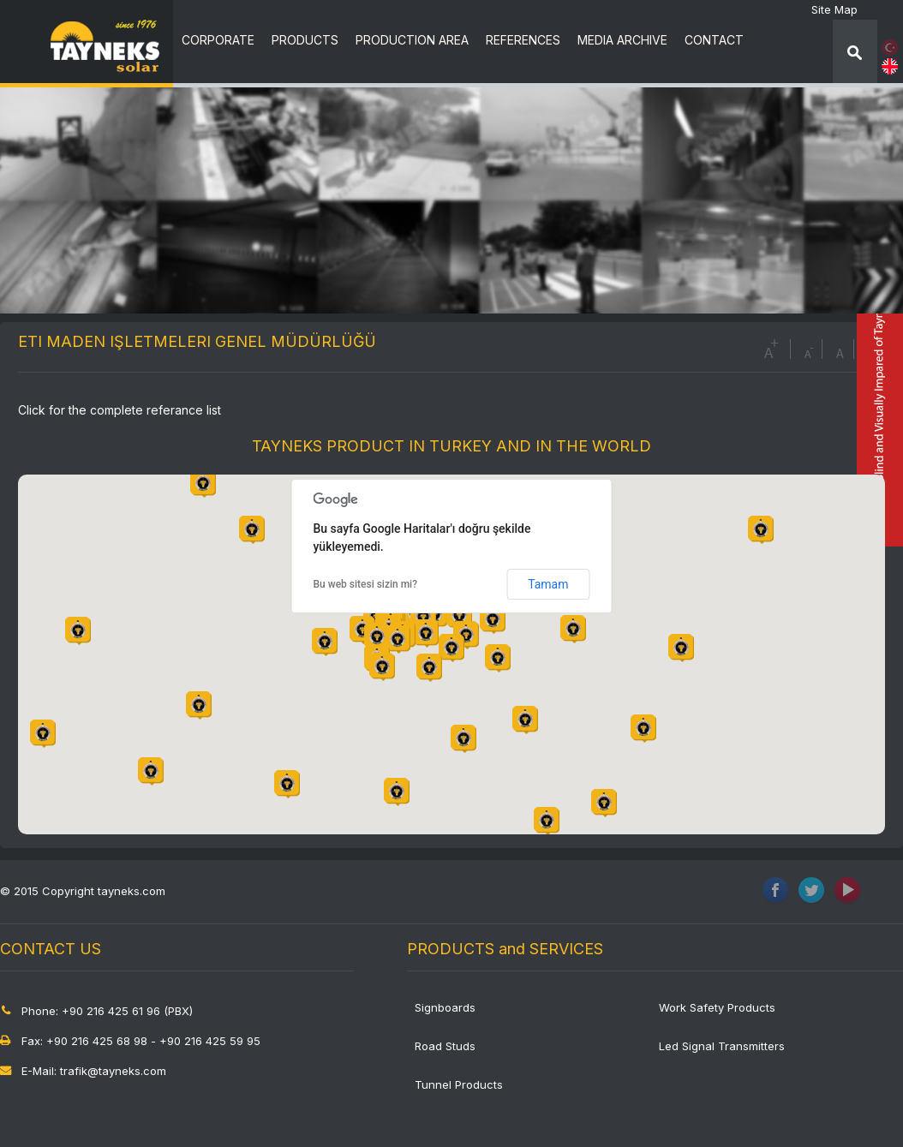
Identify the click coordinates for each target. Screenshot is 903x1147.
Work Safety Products (717, 1007)
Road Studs (445, 1046)
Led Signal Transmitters (722, 1046)
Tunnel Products (459, 1084)
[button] (426, 633)
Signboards (445, 1007)
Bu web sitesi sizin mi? (366, 584)
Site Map (834, 9)
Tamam (548, 584)
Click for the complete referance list (119, 410)
